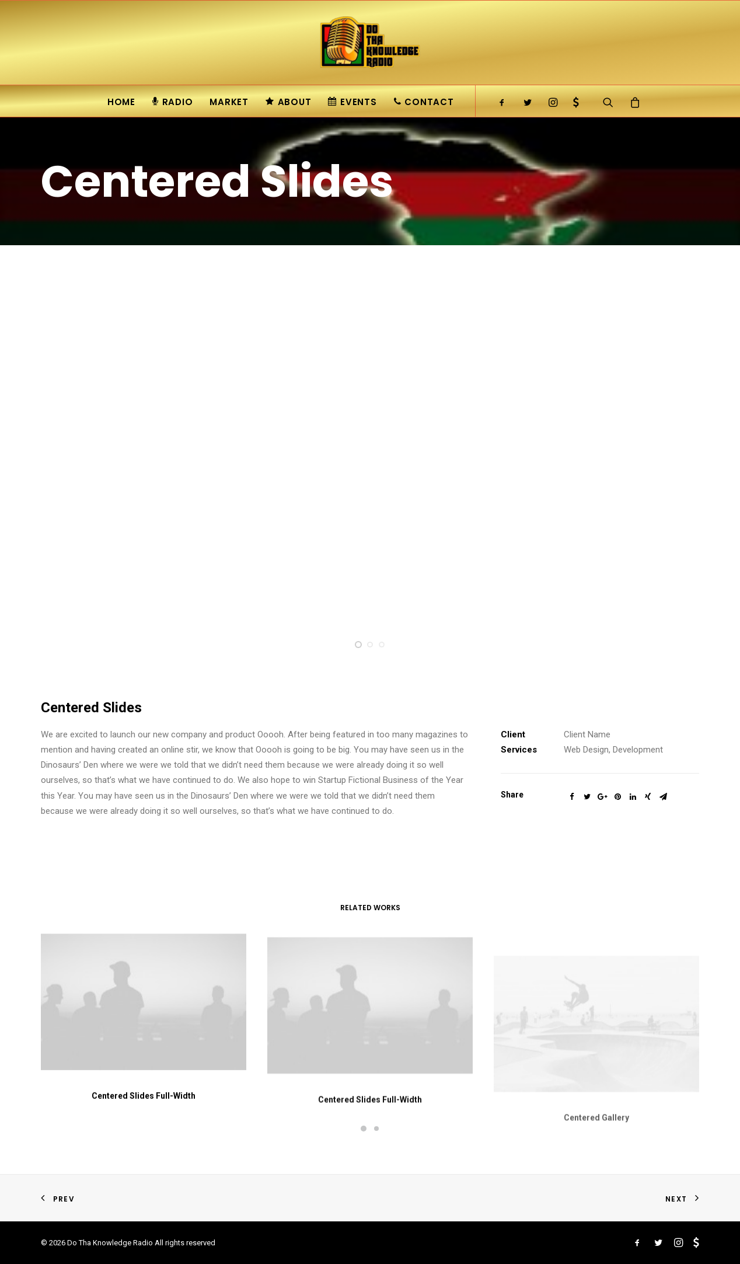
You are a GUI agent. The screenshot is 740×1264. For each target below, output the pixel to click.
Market (229, 102)
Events (352, 102)
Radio (172, 102)
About (289, 102)
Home (121, 102)
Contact (424, 102)
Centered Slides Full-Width (144, 1107)
